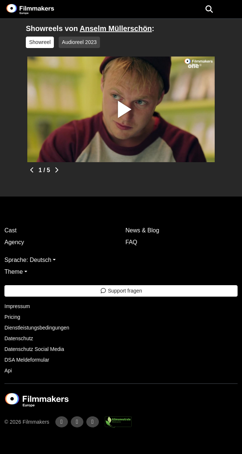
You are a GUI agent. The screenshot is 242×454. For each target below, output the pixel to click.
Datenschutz (18, 338)
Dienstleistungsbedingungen (36, 328)
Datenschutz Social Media (34, 349)
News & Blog (142, 230)
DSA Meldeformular (26, 360)
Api (8, 370)
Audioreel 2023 (79, 42)
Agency (14, 242)
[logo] (39, 9)
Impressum (17, 306)
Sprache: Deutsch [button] (27, 260)
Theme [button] (13, 272)
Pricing (12, 317)
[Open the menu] (209, 9)
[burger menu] (231, 9)
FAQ (131, 242)
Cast (10, 230)
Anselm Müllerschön (116, 28)
